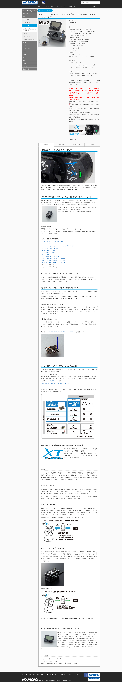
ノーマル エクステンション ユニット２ (51, 244)
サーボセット (26, 48)
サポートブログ (61, 7)
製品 (39, 7)
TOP (24, 10)
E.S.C (24, 51)
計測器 (24, 63)
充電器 (24, 54)
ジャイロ (25, 57)
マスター (27, 25)
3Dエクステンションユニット (49, 250)
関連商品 (61, 144)
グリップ (27, 30)
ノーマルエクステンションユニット (51, 248)
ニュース (27, 7)
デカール (25, 66)
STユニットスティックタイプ (49, 252)
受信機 (24, 42)
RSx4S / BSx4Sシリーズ (57, 561)
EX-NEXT (26, 19)
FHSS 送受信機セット (29, 39)
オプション (27, 36)
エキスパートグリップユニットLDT (51, 256)
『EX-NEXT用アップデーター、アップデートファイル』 (55, 383)
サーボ (24, 45)
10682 (77, 119)
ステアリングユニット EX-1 (49, 254)
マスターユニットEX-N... (45, 10)
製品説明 (46, 144)
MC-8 (25, 33)
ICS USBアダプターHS (52, 381)
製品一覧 (25, 14)
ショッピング (82, 7)
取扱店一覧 (72, 7)
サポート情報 (49, 7)
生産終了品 (26, 69)
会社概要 (76, 674)
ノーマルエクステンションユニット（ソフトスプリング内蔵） (58, 246)
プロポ (34, 10)
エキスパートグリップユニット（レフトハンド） (55, 262)
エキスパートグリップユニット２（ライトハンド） (55, 258)
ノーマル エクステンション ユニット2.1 (52, 241)
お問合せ (94, 7)
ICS (24, 60)
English (43, 2)
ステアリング (28, 28)
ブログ (92, 144)
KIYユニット (27, 22)
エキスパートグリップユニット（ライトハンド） (55, 260)
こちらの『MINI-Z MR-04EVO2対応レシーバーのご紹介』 (61, 332)
